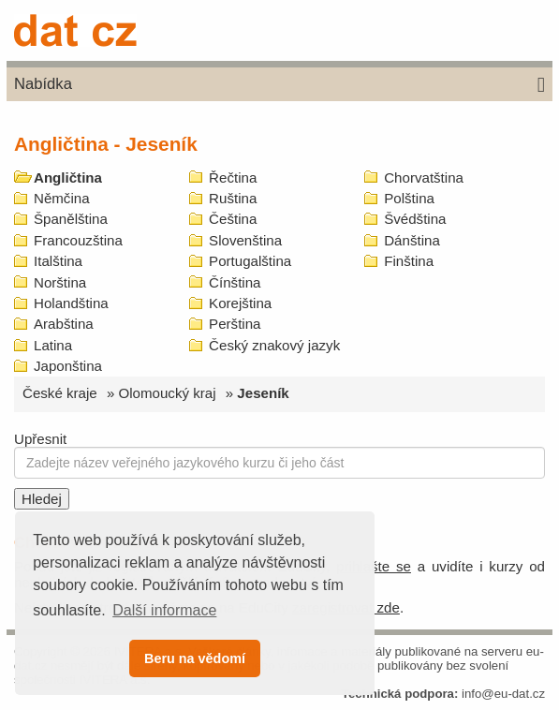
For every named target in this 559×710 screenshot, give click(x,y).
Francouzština (78, 240)
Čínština (234, 282)
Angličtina (68, 177)
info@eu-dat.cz (503, 694)
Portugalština (250, 261)
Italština (58, 261)
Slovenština (245, 240)
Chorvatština (423, 177)
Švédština (415, 219)
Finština (409, 261)
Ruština (233, 198)
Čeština (233, 219)
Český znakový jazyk (274, 345)
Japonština (68, 366)
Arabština (64, 324)
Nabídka (279, 85)
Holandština (71, 303)
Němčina (62, 198)
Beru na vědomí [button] (194, 658)
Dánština (412, 240)
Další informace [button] (164, 610)
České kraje (59, 393)
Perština (234, 324)
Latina (53, 345)
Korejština (240, 303)
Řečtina (233, 177)
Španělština (71, 219)
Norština (60, 282)
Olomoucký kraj (167, 393)
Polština (409, 198)
